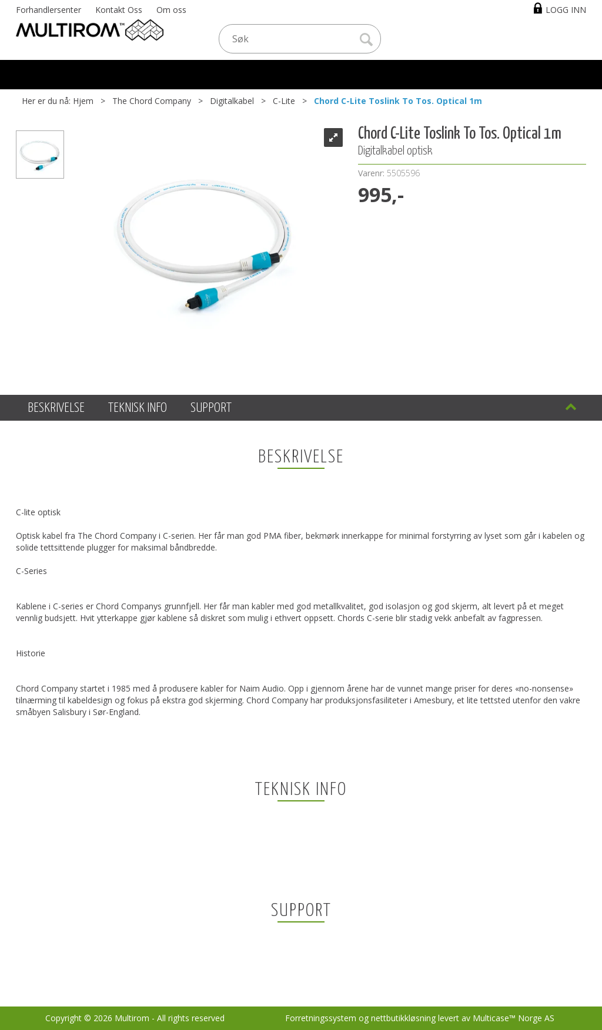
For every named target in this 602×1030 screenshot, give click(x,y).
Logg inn (566, 9)
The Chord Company (151, 100)
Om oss (171, 9)
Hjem (83, 100)
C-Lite (284, 100)
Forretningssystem (320, 1018)
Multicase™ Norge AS (513, 1018)
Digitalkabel (232, 100)
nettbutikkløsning (403, 1018)
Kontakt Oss (118, 9)
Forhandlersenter (48, 9)
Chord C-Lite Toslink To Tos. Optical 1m (398, 100)
